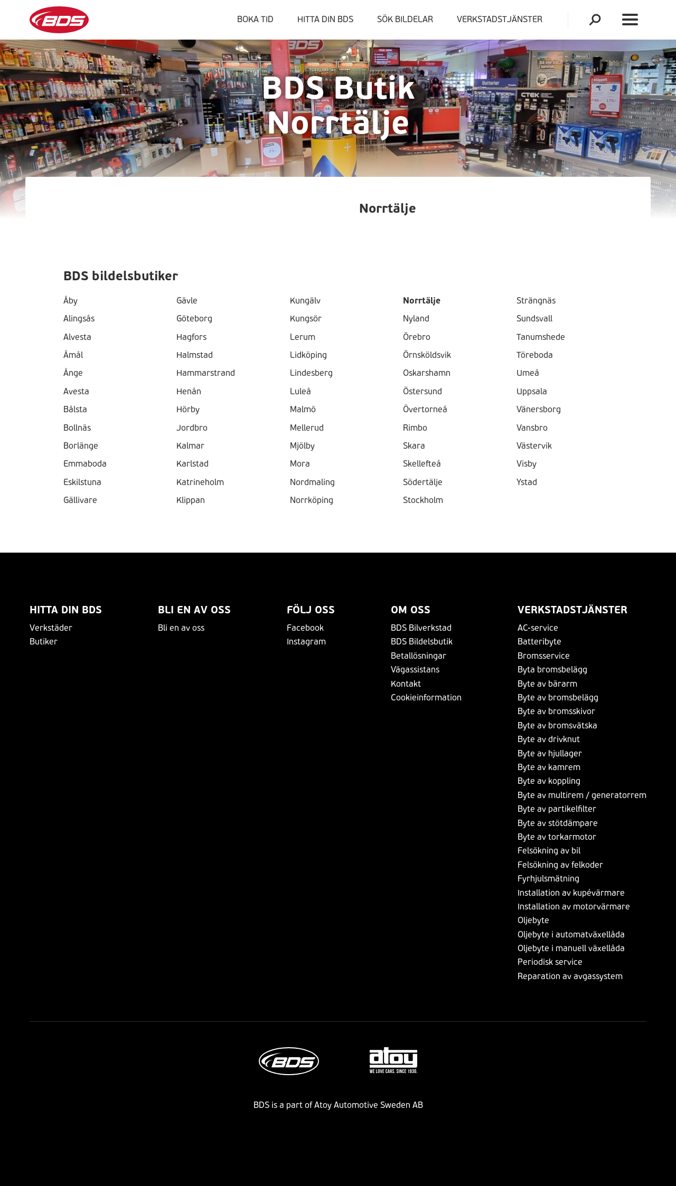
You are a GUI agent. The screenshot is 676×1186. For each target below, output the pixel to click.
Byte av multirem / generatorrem (582, 795)
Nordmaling (312, 482)
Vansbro (532, 428)
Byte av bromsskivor (556, 711)
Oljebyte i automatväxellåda (571, 934)
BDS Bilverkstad (421, 628)
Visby (527, 464)
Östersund (422, 391)
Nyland (416, 319)
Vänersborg (539, 409)
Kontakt (406, 684)
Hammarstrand (205, 373)
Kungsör (306, 319)
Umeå (528, 373)
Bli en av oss (194, 609)
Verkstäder (51, 628)
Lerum (302, 337)
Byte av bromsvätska (557, 725)
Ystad (527, 482)
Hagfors (191, 337)
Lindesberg (311, 373)
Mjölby (302, 446)
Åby (70, 301)
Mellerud (307, 428)
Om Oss (410, 609)
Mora (300, 464)
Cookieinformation (426, 697)
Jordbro (192, 428)
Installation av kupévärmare (571, 893)
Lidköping (308, 355)
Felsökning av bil (549, 851)
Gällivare (80, 500)
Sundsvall (534, 319)
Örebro (416, 337)
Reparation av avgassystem (570, 976)
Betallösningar (418, 656)
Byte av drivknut (549, 739)
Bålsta (75, 409)
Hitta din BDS (325, 19)
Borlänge (80, 446)
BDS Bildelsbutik (422, 642)
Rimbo (415, 428)
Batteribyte (539, 642)
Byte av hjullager (550, 753)
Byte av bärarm (547, 684)
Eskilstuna (82, 482)
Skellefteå (422, 464)
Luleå (300, 391)
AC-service (538, 628)
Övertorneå (425, 409)
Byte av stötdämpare (558, 823)
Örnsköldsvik (427, 355)
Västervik (534, 446)
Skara (414, 446)
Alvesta (77, 337)
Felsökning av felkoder (560, 865)
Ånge (73, 373)
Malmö (303, 409)
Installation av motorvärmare (574, 907)
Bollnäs (77, 428)
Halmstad (194, 355)
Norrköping (311, 500)
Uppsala (532, 391)
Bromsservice (544, 656)
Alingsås (79, 319)
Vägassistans (415, 670)
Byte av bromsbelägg (558, 697)
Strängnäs (536, 301)
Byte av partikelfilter (557, 809)
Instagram (306, 642)
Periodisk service (550, 962)
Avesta (76, 391)
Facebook (305, 628)
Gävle (187, 301)
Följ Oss (311, 609)
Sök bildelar (405, 19)
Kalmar (190, 446)
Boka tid (255, 19)
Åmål (73, 355)
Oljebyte (533, 920)
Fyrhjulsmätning (548, 879)
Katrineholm (200, 482)
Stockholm (423, 500)
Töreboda (535, 355)
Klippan (190, 500)
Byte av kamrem (549, 767)
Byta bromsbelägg (552, 670)
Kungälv (305, 301)
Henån (188, 391)
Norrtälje (421, 301)
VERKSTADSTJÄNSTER (502, 19)
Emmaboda (85, 464)
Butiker (44, 642)
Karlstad (192, 464)
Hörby (188, 409)
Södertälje (423, 482)
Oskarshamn (426, 373)
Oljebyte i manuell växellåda (571, 948)
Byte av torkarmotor (557, 837)
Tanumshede (541, 337)
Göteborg (194, 319)
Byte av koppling (549, 781)
